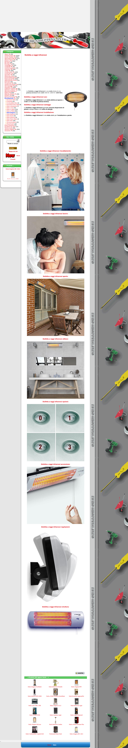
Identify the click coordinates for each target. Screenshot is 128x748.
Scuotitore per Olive (10, 126)
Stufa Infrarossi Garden (55, 724)
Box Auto (7, 62)
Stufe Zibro (10, 120)
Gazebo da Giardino (11, 84)
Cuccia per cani (9, 73)
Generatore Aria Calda (13, 104)
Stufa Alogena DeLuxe (34, 724)
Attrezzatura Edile (10, 58)
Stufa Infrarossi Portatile (55, 687)
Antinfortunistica (10, 55)
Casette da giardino (10, 68)
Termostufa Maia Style (55, 734)
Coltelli (7, 70)
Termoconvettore (11, 122)
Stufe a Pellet (10, 111)
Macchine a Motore (11, 90)
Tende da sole (9, 128)
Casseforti (8, 69)
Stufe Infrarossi (11, 117)
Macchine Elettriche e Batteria (11, 92)
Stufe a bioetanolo (12, 106)
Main (54, 745)
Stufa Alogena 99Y (76, 687)
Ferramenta (9, 83)
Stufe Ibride (10, 115)
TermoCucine (10, 123)
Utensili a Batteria (10, 129)
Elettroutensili (9, 79)
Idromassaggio (10, 86)
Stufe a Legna (11, 109)
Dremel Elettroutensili (11, 77)
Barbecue (8, 61)
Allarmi (7, 54)
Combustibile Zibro (12, 103)
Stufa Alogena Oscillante (35, 687)
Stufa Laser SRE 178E (34, 705)
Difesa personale (9, 76)
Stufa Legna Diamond (76, 715)
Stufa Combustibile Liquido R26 (35, 734)
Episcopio (7, 81)
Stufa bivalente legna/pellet (76, 696)
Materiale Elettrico (11, 94)
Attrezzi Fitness (10, 59)
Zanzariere (9, 130)
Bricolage (8, 64)
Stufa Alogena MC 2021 (13, 170)
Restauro (8, 95)
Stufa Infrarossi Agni (76, 705)
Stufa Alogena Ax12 (55, 705)
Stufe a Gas (10, 107)
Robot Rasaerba (9, 125)
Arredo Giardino (10, 57)
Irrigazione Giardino (11, 88)
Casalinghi (8, 66)
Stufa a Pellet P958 (34, 715)
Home (49, 745)
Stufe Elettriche (11, 114)
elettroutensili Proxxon (11, 80)
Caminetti (9, 101)
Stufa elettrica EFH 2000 (35, 696)
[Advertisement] (19, 16)
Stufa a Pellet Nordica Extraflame (55, 696)
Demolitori (8, 75)
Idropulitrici (9, 87)
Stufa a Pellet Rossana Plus (76, 724)
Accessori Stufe (11, 99)
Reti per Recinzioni (11, 96)
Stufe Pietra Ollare (12, 119)
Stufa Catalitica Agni (55, 715)
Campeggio (9, 65)
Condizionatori (9, 72)
